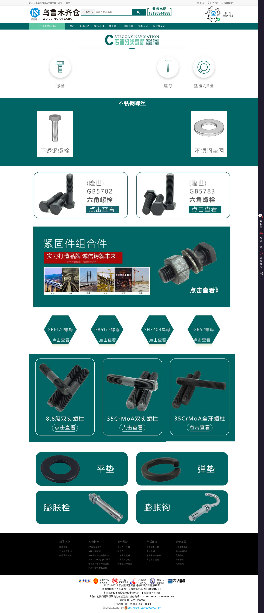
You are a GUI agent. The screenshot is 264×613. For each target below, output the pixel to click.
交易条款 (180, 555)
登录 (68, 3)
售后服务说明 (153, 547)
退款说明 (151, 551)
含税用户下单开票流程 (98, 563)
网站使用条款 (182, 551)
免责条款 (180, 563)
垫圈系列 (143, 26)
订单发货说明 (123, 555)
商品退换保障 (65, 555)
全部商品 (84, 26)
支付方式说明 (123, 547)
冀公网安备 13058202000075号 (144, 607)
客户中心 (214, 3)
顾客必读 (63, 547)
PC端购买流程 (95, 547)
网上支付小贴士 (124, 559)
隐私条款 (180, 559)
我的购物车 (229, 3)
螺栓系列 (99, 26)
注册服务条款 (182, 547)
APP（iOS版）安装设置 (99, 559)
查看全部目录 (49, 26)
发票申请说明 (153, 559)
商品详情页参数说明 (97, 568)
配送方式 (121, 551)
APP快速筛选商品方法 (98, 555)
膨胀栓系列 (159, 26)
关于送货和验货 (124, 563)
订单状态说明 (65, 551)
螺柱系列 (128, 26)
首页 (202, 3)
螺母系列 (113, 26)
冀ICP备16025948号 (113, 607)
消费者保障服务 (154, 555)
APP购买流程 (94, 551)
